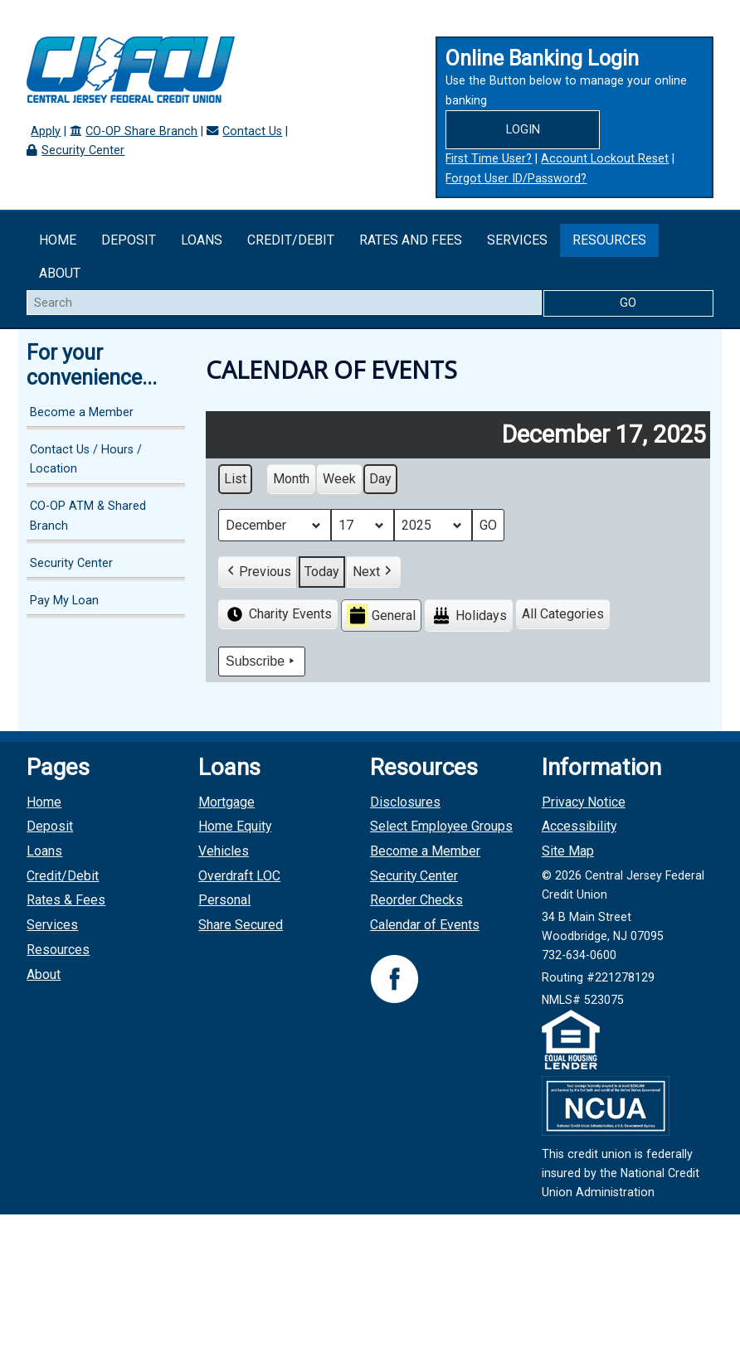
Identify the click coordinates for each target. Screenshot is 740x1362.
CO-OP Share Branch (141, 131)
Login (523, 130)
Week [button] (339, 479)
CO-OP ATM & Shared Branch (88, 515)
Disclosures (405, 802)
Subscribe (262, 661)
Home (57, 240)
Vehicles (223, 851)
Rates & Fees (66, 900)
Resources (609, 240)
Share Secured (240, 925)
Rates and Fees (410, 240)
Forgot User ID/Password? (516, 179)
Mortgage (226, 802)
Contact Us (252, 131)
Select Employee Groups (441, 826)
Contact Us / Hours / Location (86, 459)
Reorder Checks (416, 900)
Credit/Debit (290, 240)
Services (517, 240)
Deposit (128, 240)
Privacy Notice (584, 802)
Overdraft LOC (239, 876)
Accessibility (579, 826)
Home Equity (234, 826)
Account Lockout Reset (605, 159)
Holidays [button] (469, 615)
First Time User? (488, 159)
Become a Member (82, 412)
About (59, 273)
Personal (224, 900)
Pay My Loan (64, 601)
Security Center (82, 150)
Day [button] (380, 479)
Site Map (568, 851)
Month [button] (291, 479)
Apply (46, 131)
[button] (257, 572)
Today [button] (321, 571)
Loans (201, 240)
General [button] (381, 615)
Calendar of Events (425, 925)
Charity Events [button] (278, 614)
